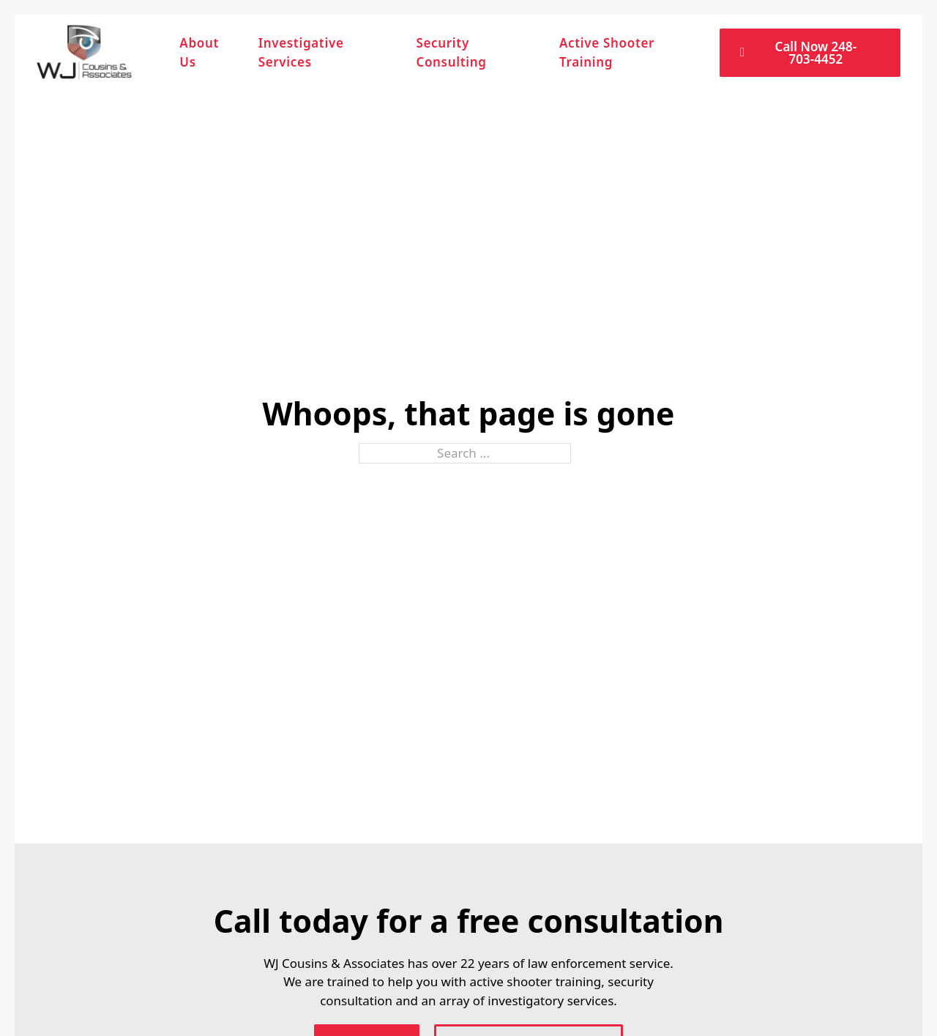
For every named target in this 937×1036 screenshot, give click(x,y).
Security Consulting (451, 52)
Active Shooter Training (606, 52)
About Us (199, 52)
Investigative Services (301, 52)
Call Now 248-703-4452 (798, 52)
